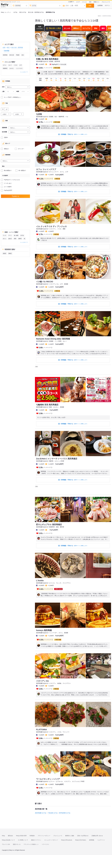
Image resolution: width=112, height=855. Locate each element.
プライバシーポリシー (44, 835)
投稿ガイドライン (36, 840)
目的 (90, 2)
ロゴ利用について (23, 840)
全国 (4, 47)
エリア (78, 2)
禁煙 (15, 238)
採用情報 (91, 840)
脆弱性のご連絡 (69, 835)
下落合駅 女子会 (53, 813)
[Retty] (4, 5)
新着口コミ (96, 2)
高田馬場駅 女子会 (40, 813)
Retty (3, 835)
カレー (10, 65)
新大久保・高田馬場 (17, 47)
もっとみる (23, 72)
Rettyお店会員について (8, 840)
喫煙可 (20, 238)
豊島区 (10, 253)
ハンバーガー (19, 68)
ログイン (107, 5)
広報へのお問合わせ (82, 835)
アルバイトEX (6, 844)
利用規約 (32, 835)
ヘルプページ (101, 840)
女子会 (22, 235)
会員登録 (100, 5)
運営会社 (10, 835)
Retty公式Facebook (66, 840)
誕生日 (10, 238)
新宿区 (4, 253)
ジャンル (84, 2)
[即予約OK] (46, 79)
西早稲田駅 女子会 (64, 813)
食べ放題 (16, 235)
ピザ (21, 65)
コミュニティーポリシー (51, 840)
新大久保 (12, 55)
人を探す (70, 1)
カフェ (4, 65)
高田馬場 (5, 55)
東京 (8, 47)
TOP (39, 27)
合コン (4, 238)
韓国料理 (5, 68)
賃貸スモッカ (16, 844)
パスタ (15, 65)
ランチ (4, 235)
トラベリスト (45, 844)
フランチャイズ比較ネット (31, 844)
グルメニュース (106, 2)
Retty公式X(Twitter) (80, 840)
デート (10, 235)
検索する (16, 196)
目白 (23, 55)
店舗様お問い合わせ (97, 835)
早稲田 (17, 55)
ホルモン (12, 68)
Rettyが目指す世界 (21, 835)
